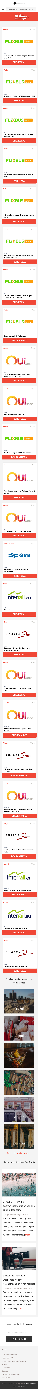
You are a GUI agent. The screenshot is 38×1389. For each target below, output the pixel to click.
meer (27, 1235)
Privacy (4, 1364)
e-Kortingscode (18, 1384)
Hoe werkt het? (7, 1358)
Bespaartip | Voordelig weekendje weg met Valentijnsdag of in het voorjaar (19, 1279)
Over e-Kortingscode (9, 1355)
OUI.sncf (6, 348)
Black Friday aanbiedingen (11, 1374)
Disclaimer (6, 1368)
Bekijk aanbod (19, 340)
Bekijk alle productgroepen (19, 1153)
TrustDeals (6, 1378)
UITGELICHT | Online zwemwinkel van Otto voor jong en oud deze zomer (19, 1206)
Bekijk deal (19, 62)
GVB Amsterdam (9, 543)
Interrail (5, 584)
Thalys (6, 622)
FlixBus (5, 30)
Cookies (5, 1371)
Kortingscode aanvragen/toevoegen (14, 1361)
